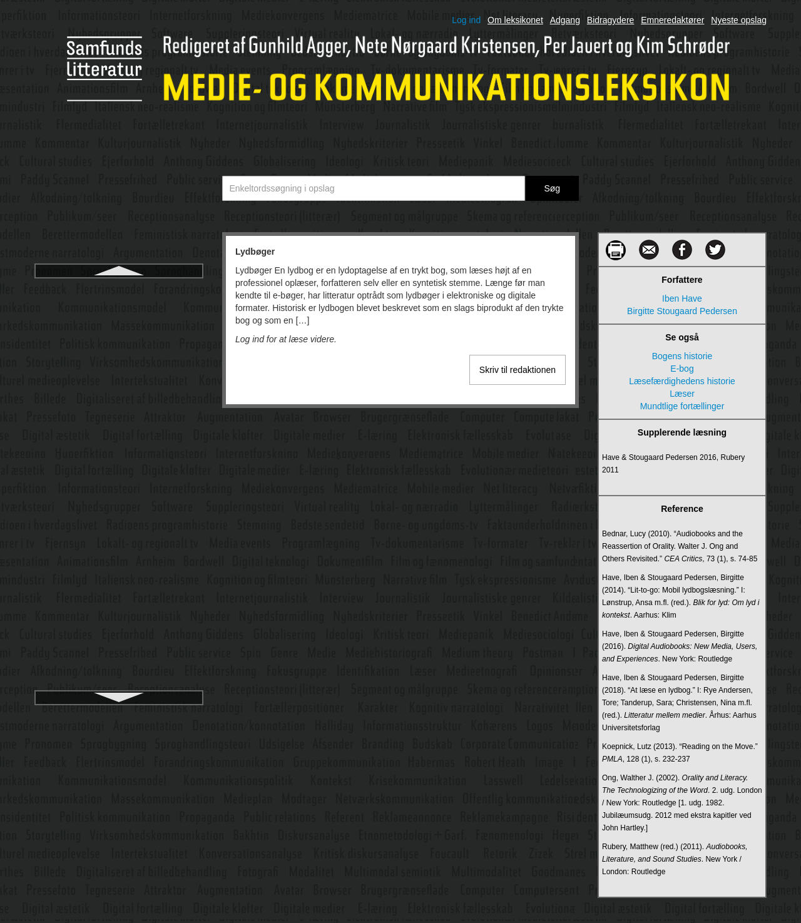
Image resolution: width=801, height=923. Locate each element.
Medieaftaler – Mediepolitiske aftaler (119, 651)
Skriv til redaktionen (517, 370)
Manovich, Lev (119, 448)
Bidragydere (611, 20)
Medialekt (119, 516)
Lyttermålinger (118, 358)
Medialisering (119, 538)
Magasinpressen (119, 426)
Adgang (565, 20)
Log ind (466, 20)
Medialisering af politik (119, 561)
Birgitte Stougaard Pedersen (682, 311)
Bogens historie (682, 356)
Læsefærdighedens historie (119, 380)
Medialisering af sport (118, 606)
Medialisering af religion (119, 583)
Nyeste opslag (739, 20)
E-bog (681, 369)
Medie (119, 628)
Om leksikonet (515, 20)
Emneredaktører (672, 20)
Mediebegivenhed (119, 673)
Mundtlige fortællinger (682, 406)
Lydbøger (118, 290)
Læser (118, 403)
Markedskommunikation (119, 471)
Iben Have (682, 298)
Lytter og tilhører (118, 335)
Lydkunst (118, 313)
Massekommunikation (118, 493)
